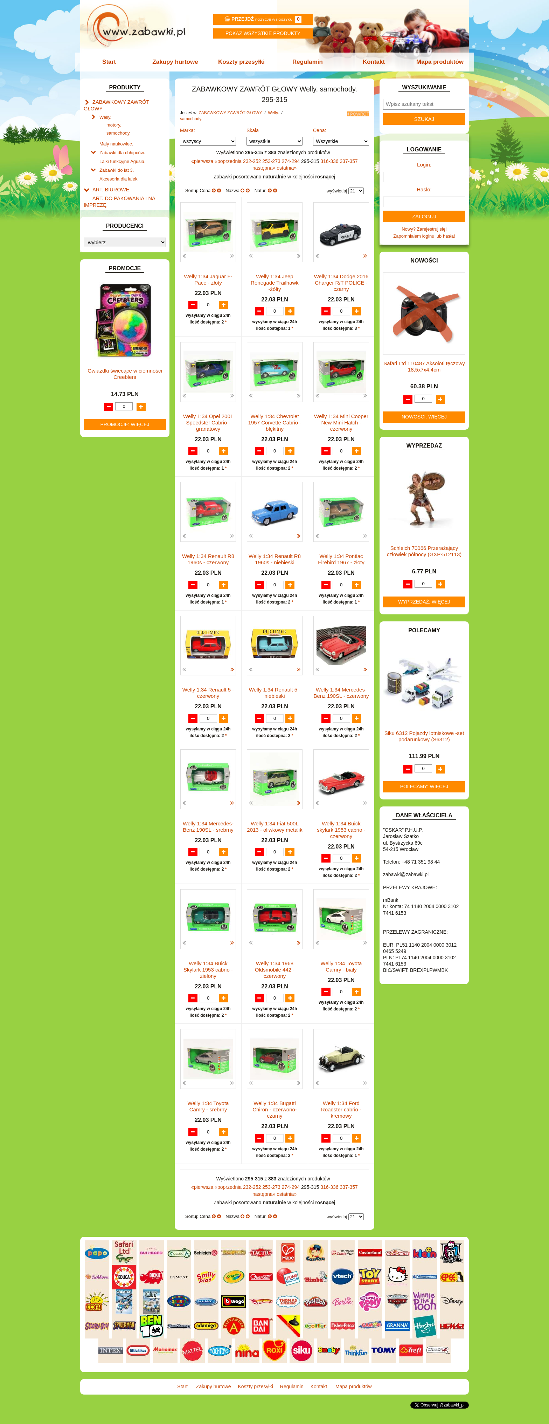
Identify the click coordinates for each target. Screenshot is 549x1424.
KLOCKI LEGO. (108, 357)
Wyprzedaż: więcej (424, 602)
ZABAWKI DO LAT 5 (113, 467)
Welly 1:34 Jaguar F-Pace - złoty (208, 279)
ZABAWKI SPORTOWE (116, 483)
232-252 (252, 161)
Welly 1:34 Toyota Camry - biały (341, 981)
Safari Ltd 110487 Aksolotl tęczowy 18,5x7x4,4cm (424, 366)
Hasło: (424, 189)
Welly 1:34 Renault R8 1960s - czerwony (208, 560)
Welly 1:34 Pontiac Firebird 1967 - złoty (341, 560)
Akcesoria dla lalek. (119, 167)
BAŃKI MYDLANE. (111, 215)
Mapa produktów (436, 62)
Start (112, 62)
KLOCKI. (101, 349)
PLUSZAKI (103, 427)
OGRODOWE (106, 419)
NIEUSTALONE (108, 500)
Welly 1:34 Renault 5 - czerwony (208, 701)
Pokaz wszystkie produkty (262, 33)
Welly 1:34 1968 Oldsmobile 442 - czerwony (274, 984)
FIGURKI (101, 287)
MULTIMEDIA (106, 403)
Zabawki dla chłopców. (122, 143)
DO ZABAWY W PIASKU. (118, 263)
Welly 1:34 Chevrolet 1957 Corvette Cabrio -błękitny (274, 423)
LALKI (98, 387)
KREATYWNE (106, 365)
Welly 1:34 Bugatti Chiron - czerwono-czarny (274, 1125)
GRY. (97, 303)
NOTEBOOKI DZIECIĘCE (118, 411)
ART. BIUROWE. (109, 177)
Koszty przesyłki (242, 62)
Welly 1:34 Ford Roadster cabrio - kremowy (341, 1125)
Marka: (187, 130)
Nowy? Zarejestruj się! (424, 229)
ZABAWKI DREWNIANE (117, 475)
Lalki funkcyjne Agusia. (122, 151)
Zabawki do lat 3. (116, 159)
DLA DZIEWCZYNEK (113, 239)
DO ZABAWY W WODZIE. (119, 279)
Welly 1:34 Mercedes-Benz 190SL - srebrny (208, 841)
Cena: (319, 130)
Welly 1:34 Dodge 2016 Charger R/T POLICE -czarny (341, 282)
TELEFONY (104, 459)
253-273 (272, 161)
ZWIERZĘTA (105, 492)
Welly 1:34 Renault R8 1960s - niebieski (275, 560)
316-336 (330, 161)
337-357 (348, 161)
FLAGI (99, 295)
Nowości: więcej (424, 417)
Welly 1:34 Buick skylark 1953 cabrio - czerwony (341, 844)
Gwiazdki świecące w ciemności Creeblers (125, 674)
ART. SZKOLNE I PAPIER (118, 207)
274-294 (291, 161)
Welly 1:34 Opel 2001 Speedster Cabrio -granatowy (208, 423)
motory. (113, 117)
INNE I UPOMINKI (111, 311)
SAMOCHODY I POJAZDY (119, 452)
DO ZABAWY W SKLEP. (117, 271)
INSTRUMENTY (108, 319)
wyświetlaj (337, 190)
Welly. (105, 109)
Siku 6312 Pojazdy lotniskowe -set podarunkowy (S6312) (424, 736)
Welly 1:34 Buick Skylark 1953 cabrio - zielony (208, 984)
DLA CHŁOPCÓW (110, 231)
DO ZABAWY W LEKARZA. (120, 247)
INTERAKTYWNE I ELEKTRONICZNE (107, 330)
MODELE (102, 395)
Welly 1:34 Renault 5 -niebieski (274, 701)
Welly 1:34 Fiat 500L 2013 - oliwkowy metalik (274, 841)
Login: (424, 165)
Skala (252, 130)
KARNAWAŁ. (105, 341)
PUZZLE (101, 435)
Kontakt (372, 62)
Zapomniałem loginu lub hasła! (424, 236)
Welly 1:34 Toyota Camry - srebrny (208, 1122)
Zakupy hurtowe (177, 62)
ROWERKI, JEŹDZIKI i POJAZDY (126, 444)
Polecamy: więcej (424, 786)
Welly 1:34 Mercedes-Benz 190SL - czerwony (341, 701)
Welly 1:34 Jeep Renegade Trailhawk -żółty (275, 282)
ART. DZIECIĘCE (110, 199)
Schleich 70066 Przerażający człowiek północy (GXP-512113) (424, 551)
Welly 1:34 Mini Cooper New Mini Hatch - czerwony (341, 423)
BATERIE (102, 223)
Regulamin (307, 62)
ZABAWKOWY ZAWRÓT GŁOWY (126, 101)
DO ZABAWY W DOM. (115, 255)
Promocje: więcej (124, 725)
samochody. (118, 125)
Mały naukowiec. (116, 135)
